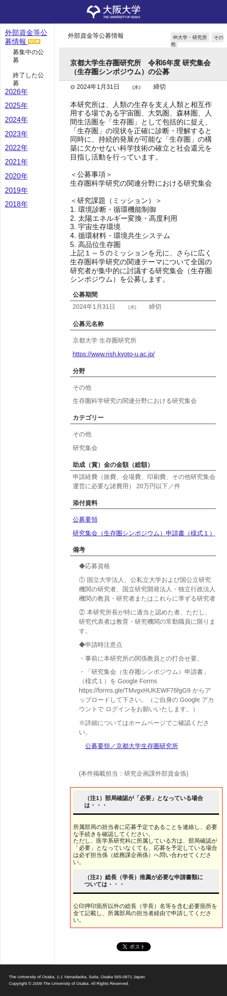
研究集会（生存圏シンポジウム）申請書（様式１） (144, 533)
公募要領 (85, 519)
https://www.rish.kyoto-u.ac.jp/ (114, 354)
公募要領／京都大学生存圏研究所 (131, 745)
